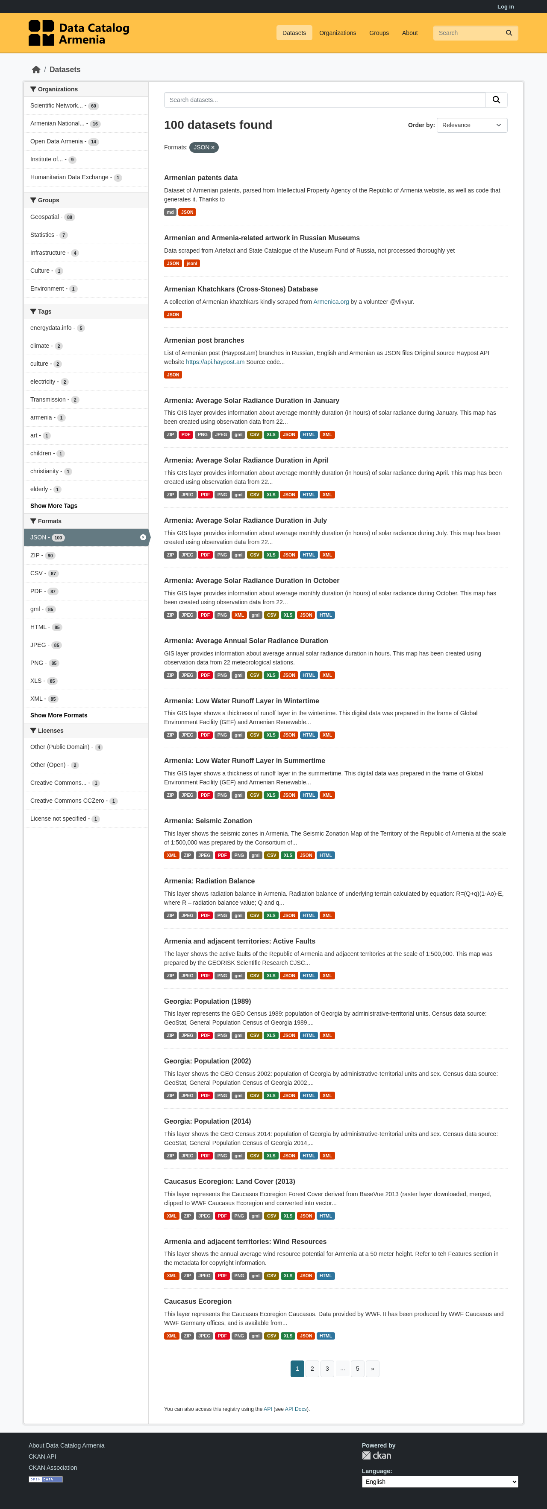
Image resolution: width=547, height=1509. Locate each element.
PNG (203, 434)
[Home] (36, 69)
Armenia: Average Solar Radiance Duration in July (245, 520)
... (342, 1368)
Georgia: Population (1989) (207, 1001)
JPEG (221, 434)
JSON (187, 212)
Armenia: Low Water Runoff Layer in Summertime (244, 760)
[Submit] (509, 33)
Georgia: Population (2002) (207, 1061)
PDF (186, 434)
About (410, 32)
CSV (254, 434)
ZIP (170, 434)
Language (376, 1471)
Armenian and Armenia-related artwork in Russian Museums (262, 238)
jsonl (192, 263)
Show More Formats (59, 715)
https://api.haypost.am (215, 361)
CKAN (376, 1455)
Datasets (294, 32)
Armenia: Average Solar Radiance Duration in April (246, 460)
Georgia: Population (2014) (207, 1121)
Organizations (337, 32)
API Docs (296, 1409)
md (170, 212)
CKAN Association (53, 1467)
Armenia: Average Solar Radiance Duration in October (251, 580)
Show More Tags (53, 505)
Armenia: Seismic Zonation (208, 820)
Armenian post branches (204, 340)
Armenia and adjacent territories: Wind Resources (245, 1241)
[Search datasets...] (475, 33)
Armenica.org (331, 301)
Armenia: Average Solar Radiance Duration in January (252, 400)
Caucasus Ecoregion (198, 1301)
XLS (271, 434)
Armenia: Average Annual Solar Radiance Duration (246, 640)
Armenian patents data (201, 177)
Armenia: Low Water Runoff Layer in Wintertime (241, 701)
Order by (420, 125)
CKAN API (42, 1456)
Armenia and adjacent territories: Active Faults (239, 941)
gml (239, 434)
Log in (505, 6)
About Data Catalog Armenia (66, 1445)
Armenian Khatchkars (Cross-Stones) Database (241, 289)
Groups (379, 32)
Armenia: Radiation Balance (209, 881)
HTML (309, 434)
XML (327, 434)
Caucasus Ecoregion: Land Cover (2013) (229, 1181)
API (268, 1409)
